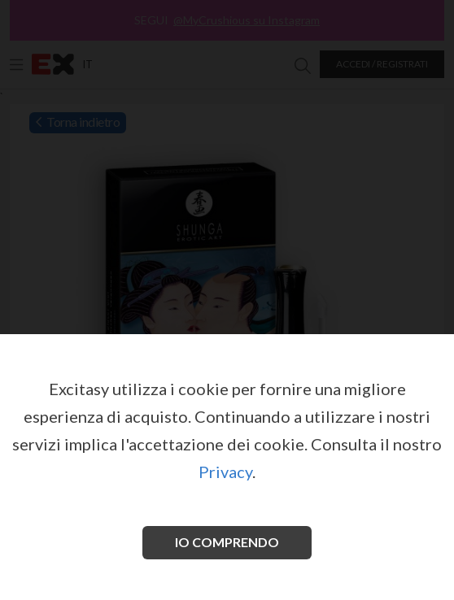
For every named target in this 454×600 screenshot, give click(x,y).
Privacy (225, 471)
